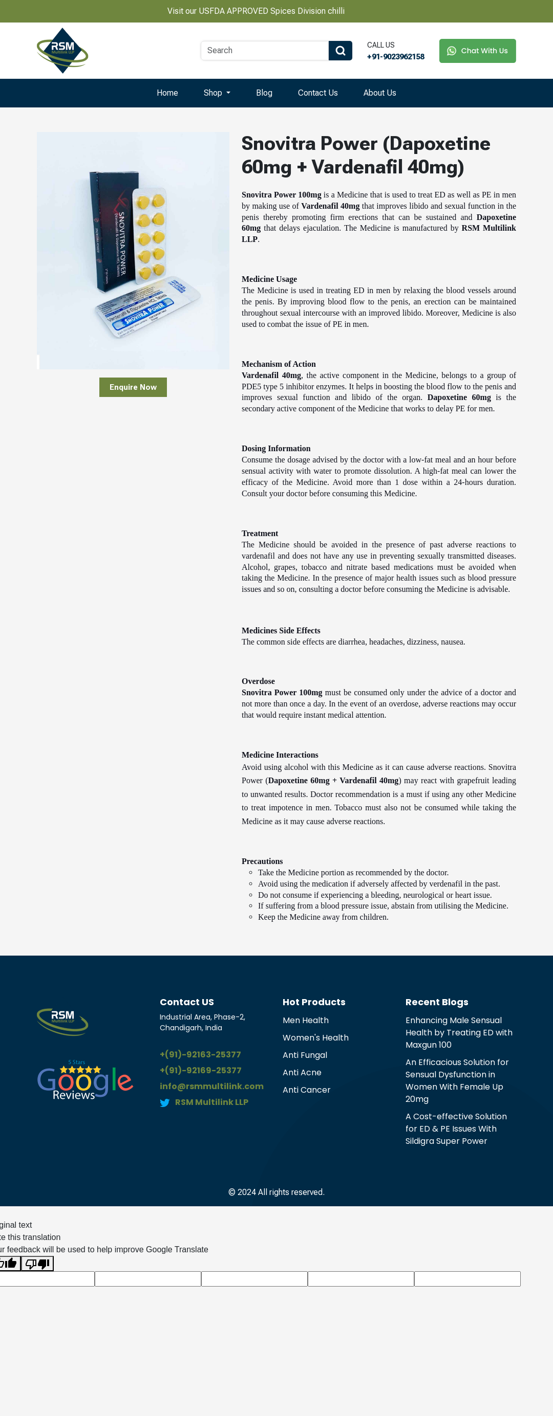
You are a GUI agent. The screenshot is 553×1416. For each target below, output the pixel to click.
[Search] (265, 50)
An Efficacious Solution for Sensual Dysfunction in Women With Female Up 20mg (457, 1080)
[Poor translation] (37, 1264)
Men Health (306, 1020)
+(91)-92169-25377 (201, 1070)
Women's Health (316, 1038)
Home (167, 93)
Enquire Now (133, 387)
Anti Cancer (307, 1090)
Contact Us (318, 93)
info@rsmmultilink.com (212, 1086)
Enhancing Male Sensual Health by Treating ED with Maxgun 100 (459, 1032)
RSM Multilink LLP (211, 1102)
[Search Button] (340, 50)
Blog (264, 93)
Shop (214, 93)
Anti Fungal (305, 1055)
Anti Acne (302, 1072)
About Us (380, 93)
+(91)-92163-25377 (200, 1054)
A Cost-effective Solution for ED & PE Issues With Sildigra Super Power (456, 1129)
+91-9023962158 (395, 56)
